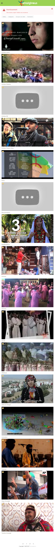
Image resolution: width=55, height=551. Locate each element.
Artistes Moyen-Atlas (8, 148)
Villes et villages (6, 405)
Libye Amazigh (6, 501)
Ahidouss (4, 373)
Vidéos (4, 16)
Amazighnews (33, 546)
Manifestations (6, 244)
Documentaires (6, 212)
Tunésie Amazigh (6, 533)
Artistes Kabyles (6, 84)
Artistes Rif (5, 116)
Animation (4, 437)
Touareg (4, 469)
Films (3, 180)
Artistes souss (6, 52)
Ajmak (3, 341)
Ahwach (4, 309)
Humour (4, 276)
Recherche (30, 16)
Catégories (11, 16)
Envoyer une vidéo (20, 16)
